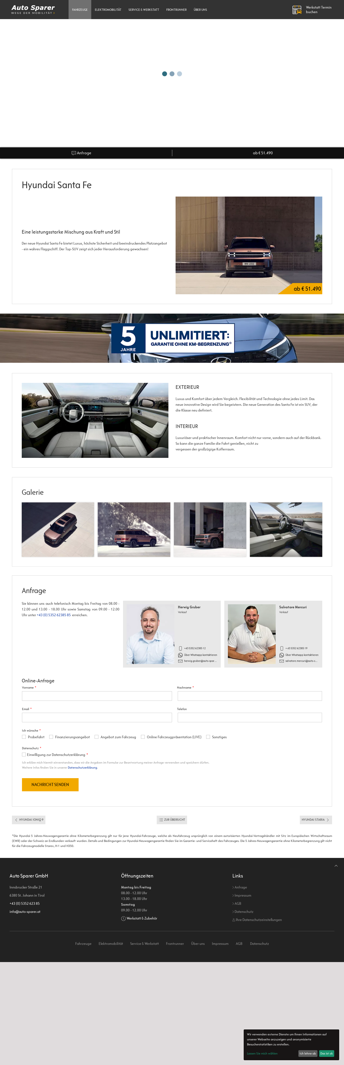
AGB (236, 903)
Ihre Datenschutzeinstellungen (257, 919)
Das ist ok (326, 1053)
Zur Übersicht (172, 820)
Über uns (200, 10)
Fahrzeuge (80, 10)
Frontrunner (176, 10)
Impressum (241, 895)
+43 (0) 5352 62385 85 (54, 615)
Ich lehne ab (308, 1053)
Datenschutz (242, 911)
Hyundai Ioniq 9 (28, 820)
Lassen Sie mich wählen (262, 1053)
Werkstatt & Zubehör (142, 918)
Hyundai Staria (316, 820)
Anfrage (81, 153)
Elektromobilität (108, 10)
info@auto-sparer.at (25, 911)
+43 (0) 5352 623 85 (25, 903)
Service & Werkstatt (144, 10)
